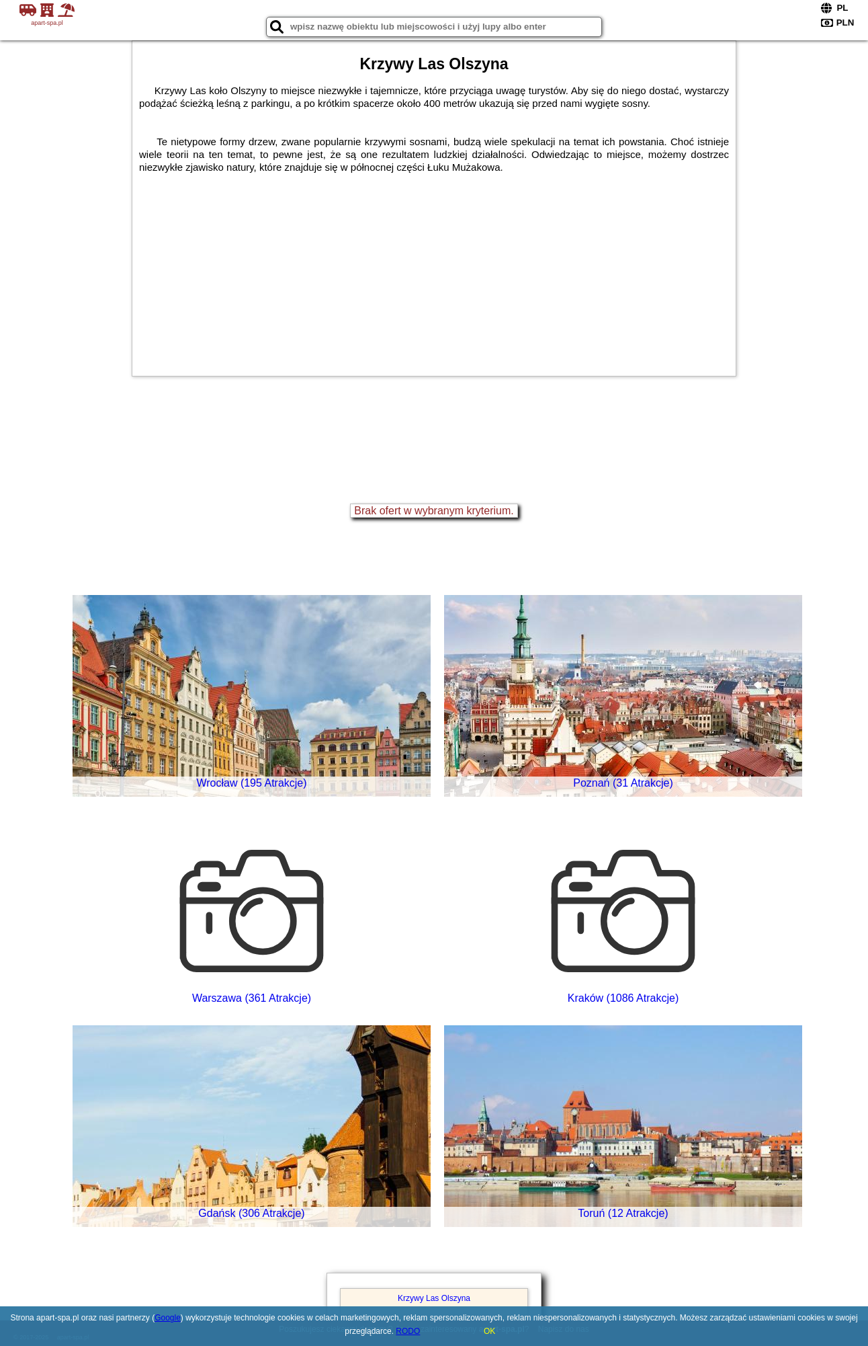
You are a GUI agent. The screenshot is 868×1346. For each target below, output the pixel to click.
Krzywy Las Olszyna (434, 1298)
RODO (408, 1331)
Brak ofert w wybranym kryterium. (433, 510)
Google (168, 1317)
